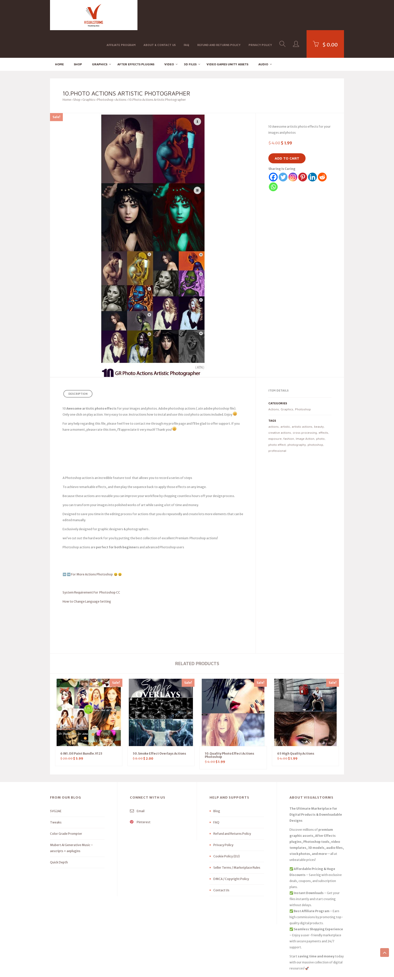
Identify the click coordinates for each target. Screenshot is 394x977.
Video (169, 36)
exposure (275, 411)
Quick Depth (59, 835)
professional (277, 423)
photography (296, 417)
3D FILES (190, 36)
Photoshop (105, 72)
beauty (319, 399)
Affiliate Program (121, 14)
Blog (216, 783)
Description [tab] (77, 366)
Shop (78, 36)
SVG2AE (56, 783)
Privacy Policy (260, 14)
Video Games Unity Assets (227, 36)
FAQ (186, 14)
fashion (288, 411)
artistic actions (302, 399)
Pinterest (140, 794)
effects (323, 405)
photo (320, 411)
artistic (285, 399)
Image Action (305, 411)
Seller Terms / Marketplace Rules (236, 840)
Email (137, 783)
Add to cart (287, 131)
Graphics (99, 36)
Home (59, 36)
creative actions (279, 405)
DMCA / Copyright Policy (231, 851)
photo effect (277, 417)
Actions (120, 72)
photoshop (315, 417)
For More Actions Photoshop (92, 547)
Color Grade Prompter (66, 806)
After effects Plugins (135, 36)
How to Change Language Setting (87, 574)
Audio (263, 36)
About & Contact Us (159, 14)
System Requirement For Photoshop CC (91, 565)
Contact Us (221, 862)
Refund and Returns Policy (218, 14)
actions (273, 399)
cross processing (305, 405)
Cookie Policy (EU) (226, 829)
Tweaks (56, 795)
